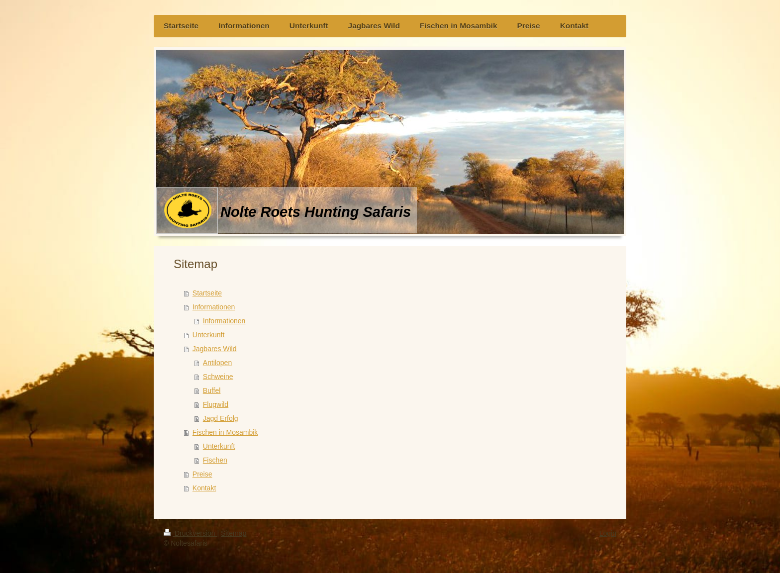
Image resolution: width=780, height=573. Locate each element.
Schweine (218, 377)
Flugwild (215, 404)
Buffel (212, 390)
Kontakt (204, 488)
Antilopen (217, 363)
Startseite (207, 293)
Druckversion (190, 533)
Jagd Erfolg (220, 418)
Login (607, 533)
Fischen (215, 460)
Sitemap (233, 533)
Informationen (214, 307)
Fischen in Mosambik (225, 432)
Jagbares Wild (215, 349)
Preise (202, 474)
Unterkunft (209, 335)
